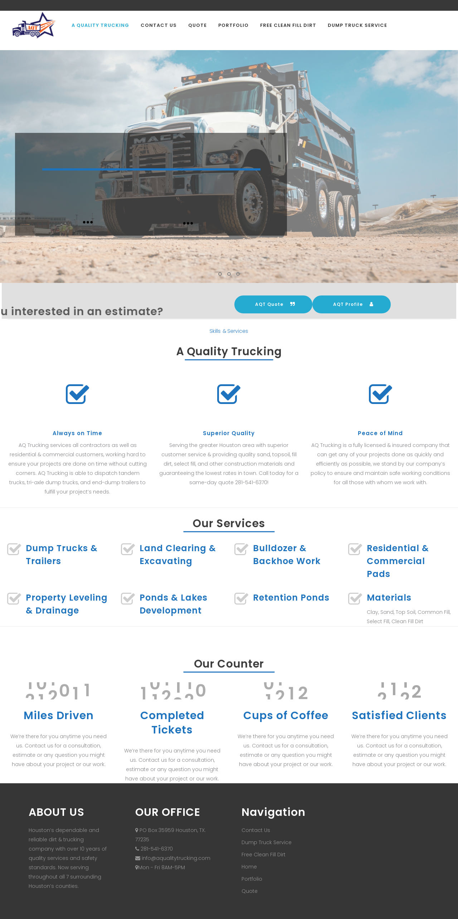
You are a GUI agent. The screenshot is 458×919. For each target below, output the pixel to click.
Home (249, 866)
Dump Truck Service (267, 842)
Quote (250, 891)
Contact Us (256, 830)
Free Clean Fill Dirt (264, 854)
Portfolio (252, 878)
